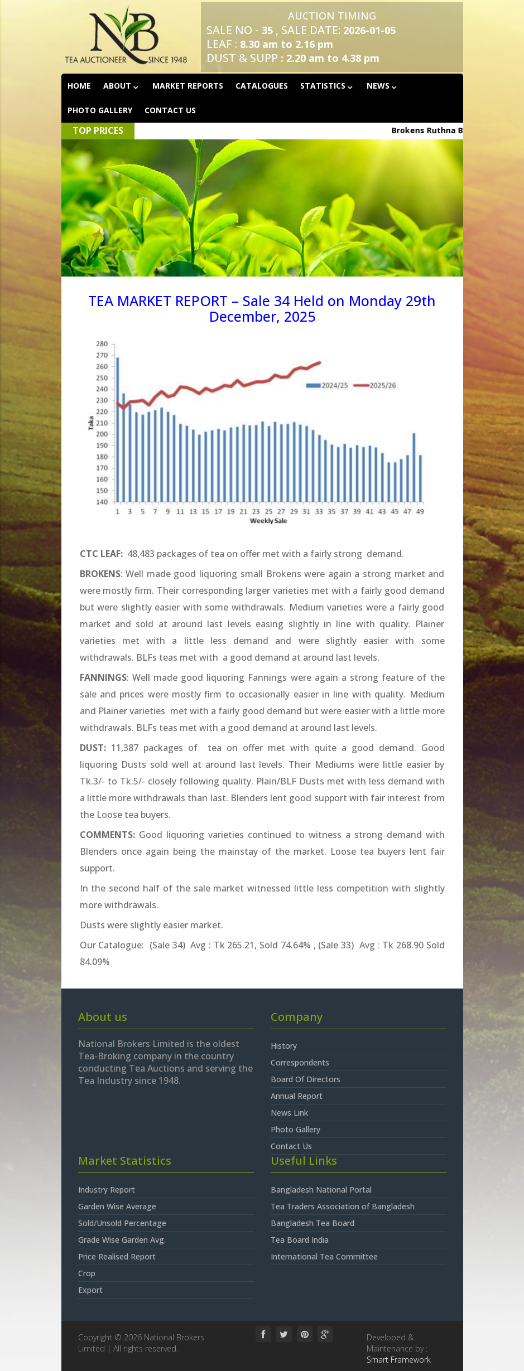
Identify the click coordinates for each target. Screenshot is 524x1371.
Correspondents (300, 1062)
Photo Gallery (100, 110)
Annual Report (297, 1096)
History (284, 1045)
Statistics (324, 85)
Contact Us (170, 110)
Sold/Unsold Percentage (122, 1223)
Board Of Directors (305, 1079)
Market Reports (187, 85)
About (118, 85)
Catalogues (261, 85)
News (379, 85)
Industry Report (106, 1189)
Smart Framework (399, 1359)
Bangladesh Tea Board (312, 1223)
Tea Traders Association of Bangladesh (343, 1206)
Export (90, 1290)
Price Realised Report (117, 1256)
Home (79, 85)
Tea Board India (300, 1239)
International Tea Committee (324, 1256)
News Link (289, 1112)
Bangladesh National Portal (321, 1189)
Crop (86, 1273)
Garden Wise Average (117, 1206)
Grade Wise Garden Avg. (122, 1239)
